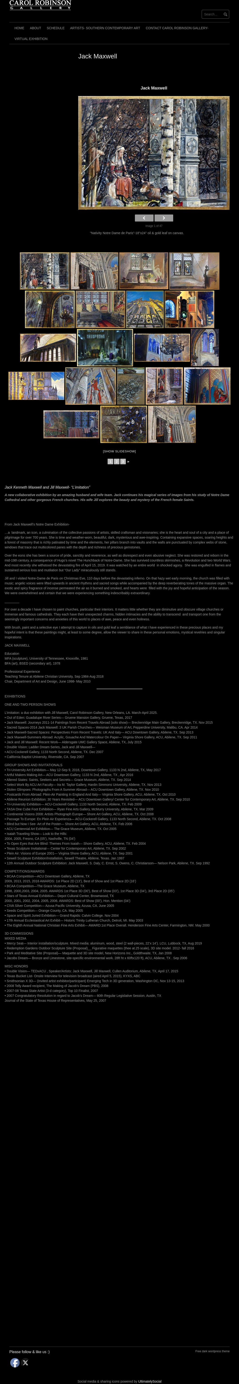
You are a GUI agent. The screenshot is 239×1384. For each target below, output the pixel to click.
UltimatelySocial (150, 1381)
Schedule (55, 28)
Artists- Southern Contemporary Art (105, 28)
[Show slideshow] (119, 451)
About (35, 28)
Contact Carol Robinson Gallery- (177, 28)
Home (19, 28)
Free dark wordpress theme (212, 1351)
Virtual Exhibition (31, 39)
